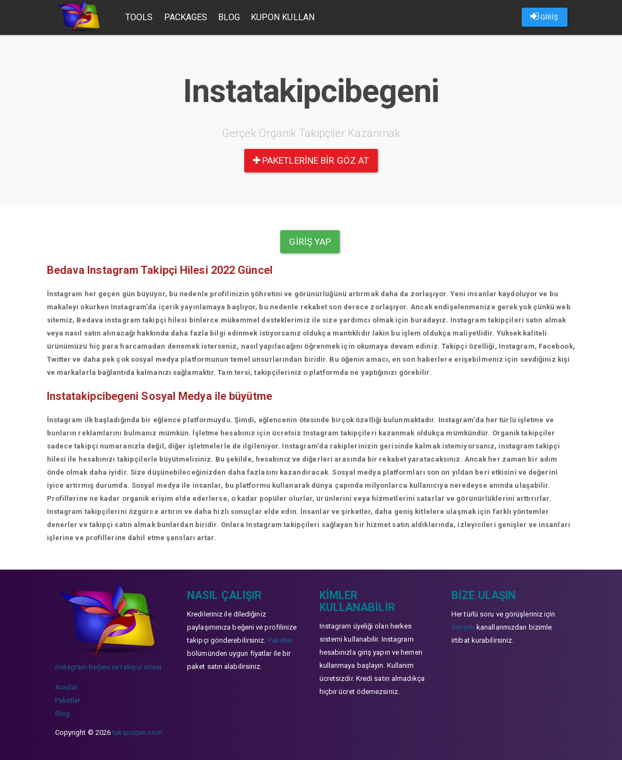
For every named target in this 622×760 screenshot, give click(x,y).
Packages (186, 17)
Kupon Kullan (283, 17)
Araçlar (66, 687)
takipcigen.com (137, 732)
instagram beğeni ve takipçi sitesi (108, 667)
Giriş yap (310, 241)
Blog (228, 17)
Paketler (68, 700)
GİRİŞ (544, 16)
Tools (139, 17)
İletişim (463, 627)
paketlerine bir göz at (311, 160)
